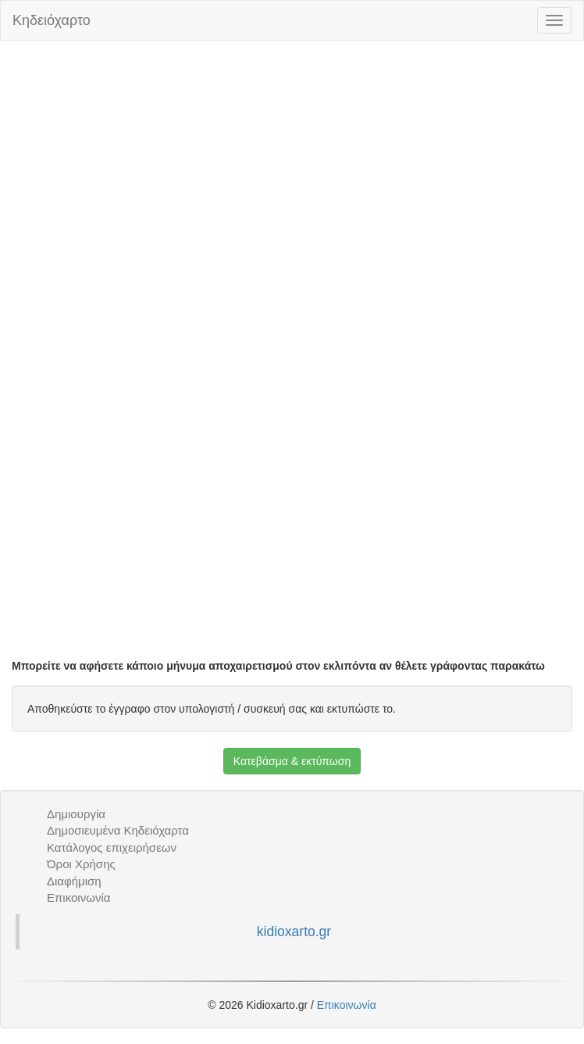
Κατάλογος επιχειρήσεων (111, 847)
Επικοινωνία (78, 897)
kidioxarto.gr (294, 931)
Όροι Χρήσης (81, 864)
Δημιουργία (76, 814)
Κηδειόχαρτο (51, 20)
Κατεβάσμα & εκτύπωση (292, 761)
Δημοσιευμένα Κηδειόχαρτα (118, 830)
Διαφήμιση (74, 881)
